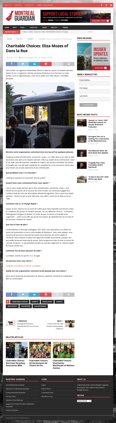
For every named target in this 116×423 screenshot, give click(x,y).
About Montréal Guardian (15, 385)
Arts (14, 27)
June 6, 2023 (13, 57)
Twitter (28, 265)
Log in (43, 385)
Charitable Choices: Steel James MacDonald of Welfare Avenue (63, 364)
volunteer (25, 306)
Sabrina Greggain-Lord (29, 57)
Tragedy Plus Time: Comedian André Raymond (96, 164)
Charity (43, 57)
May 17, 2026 (94, 129)
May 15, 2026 (94, 155)
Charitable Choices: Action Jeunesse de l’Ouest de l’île (38, 363)
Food (22, 27)
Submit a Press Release (45, 5)
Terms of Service (12, 410)
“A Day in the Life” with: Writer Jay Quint (98, 177)
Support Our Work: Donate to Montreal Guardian (20, 405)
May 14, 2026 (94, 169)
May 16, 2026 (94, 143)
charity (35, 301)
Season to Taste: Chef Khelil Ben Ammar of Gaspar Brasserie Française (98, 123)
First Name (83, 88)
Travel (65, 27)
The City (54, 27)
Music (44, 27)
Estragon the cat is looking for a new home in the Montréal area (98, 138)
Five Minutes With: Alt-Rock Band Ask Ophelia (98, 151)
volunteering (40, 306)
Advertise (18, 5)
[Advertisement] (95, 203)
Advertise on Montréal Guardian (17, 388)
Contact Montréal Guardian (16, 392)
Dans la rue (47, 301)
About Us (8, 5)
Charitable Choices (20, 301)
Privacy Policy (11, 396)
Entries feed (45, 388)
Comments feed (47, 392)
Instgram (10, 265)
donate (59, 301)
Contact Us (29, 5)
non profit (12, 306)
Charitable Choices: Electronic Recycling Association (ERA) (15, 363)
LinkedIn (37, 265)
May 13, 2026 (94, 181)
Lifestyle (33, 27)
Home (7, 27)
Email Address (84, 80)
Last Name (83, 96)
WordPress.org (46, 396)
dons (32, 255)
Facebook (19, 265)
